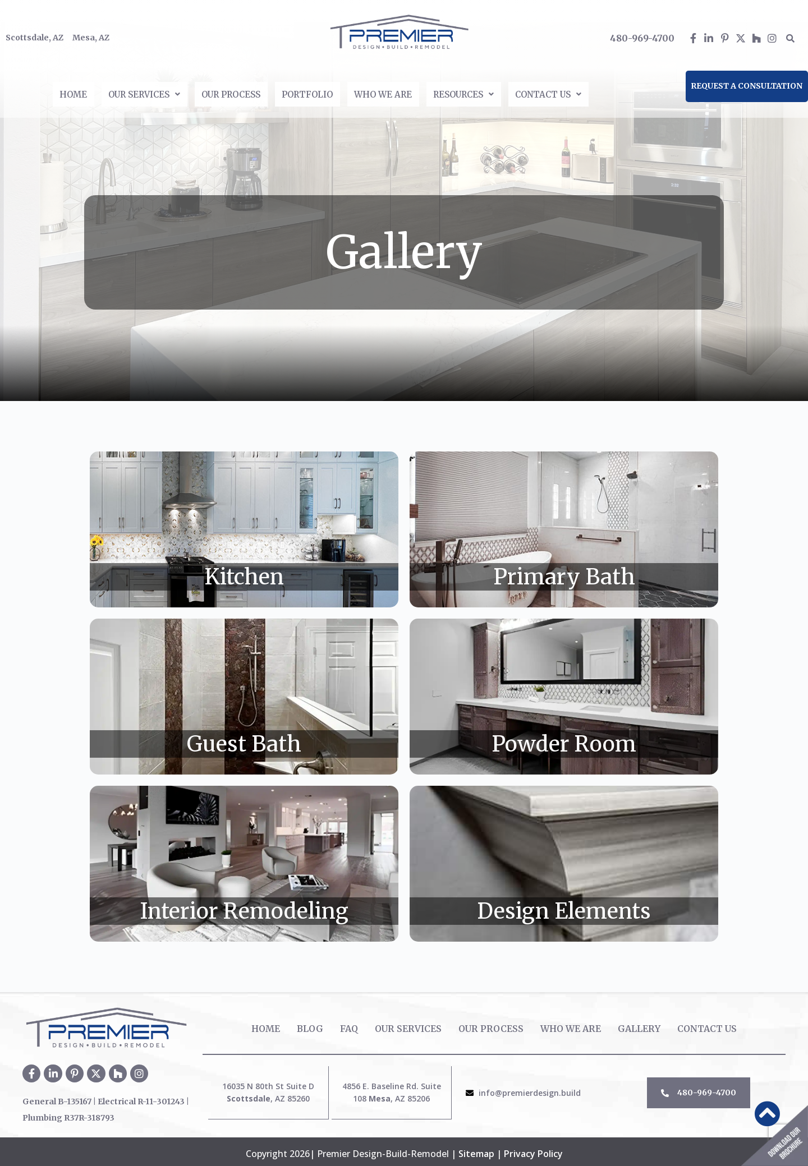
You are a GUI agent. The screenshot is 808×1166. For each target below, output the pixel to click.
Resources (490, 92)
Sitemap (476, 1150)
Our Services (115, 92)
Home (31, 92)
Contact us (589, 92)
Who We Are (396, 92)
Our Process (217, 92)
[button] (115, 93)
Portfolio (308, 92)
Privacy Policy (533, 1150)
